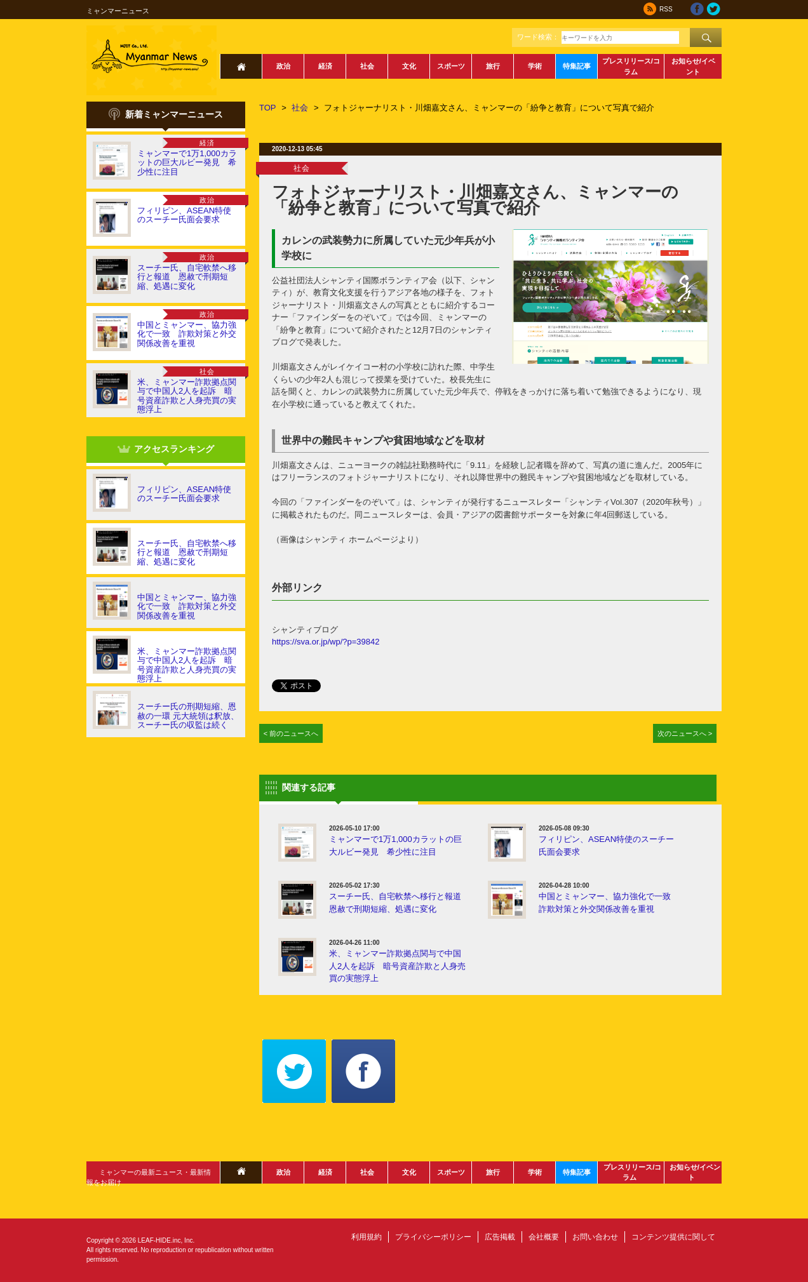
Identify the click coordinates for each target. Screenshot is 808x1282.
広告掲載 (500, 1236)
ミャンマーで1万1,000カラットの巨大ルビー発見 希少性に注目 (187, 163)
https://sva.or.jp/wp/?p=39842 (325, 641)
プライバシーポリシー (433, 1236)
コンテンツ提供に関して (673, 1236)
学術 (535, 66)
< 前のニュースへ (291, 733)
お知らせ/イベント (693, 66)
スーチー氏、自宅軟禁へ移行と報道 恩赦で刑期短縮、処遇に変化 (186, 277)
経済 (325, 66)
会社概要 (544, 1236)
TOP (267, 107)
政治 (283, 66)
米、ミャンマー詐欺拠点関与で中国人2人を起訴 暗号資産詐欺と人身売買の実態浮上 (186, 395)
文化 (409, 66)
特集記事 (577, 66)
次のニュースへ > (685, 733)
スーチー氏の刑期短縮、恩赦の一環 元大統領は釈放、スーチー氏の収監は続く (188, 716)
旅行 (493, 66)
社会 (367, 66)
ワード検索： (538, 37)
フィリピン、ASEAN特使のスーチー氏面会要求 (184, 215)
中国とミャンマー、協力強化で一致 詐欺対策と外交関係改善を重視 (186, 334)
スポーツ (451, 66)
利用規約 (366, 1236)
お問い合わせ (595, 1236)
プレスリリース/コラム (631, 66)
